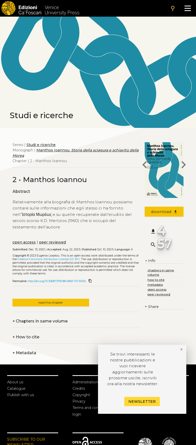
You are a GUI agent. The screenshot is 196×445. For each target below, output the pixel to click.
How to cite (26, 337)
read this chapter (50, 302)
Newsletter (142, 401)
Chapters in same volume (40, 321)
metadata (155, 284)
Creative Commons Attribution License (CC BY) (49, 259)
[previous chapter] (145, 165)
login (76, 414)
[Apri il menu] (187, 8)
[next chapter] (183, 165)
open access (24, 242)
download (164, 211)
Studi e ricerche (41, 144)
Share (152, 306)
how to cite (156, 280)
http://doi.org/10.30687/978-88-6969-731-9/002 (57, 281)
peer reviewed (52, 242)
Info (150, 260)
